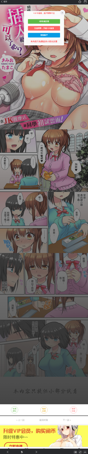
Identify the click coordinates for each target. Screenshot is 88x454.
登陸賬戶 (44, 35)
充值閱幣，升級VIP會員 (44, 28)
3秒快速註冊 (44, 21)
